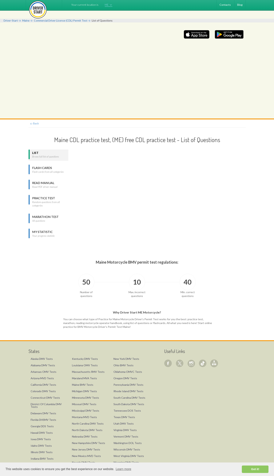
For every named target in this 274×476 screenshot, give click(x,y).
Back (34, 123)
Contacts (225, 4)
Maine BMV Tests (82, 384)
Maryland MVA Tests (84, 378)
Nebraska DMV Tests (84, 436)
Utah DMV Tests (123, 423)
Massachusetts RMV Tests (88, 371)
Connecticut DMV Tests (45, 397)
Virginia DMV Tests (125, 430)
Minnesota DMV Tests (85, 397)
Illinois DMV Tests (42, 452)
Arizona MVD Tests (42, 378)
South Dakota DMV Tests (128, 404)
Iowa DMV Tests (41, 439)
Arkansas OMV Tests (43, 371)
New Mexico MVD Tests (86, 456)
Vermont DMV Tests (125, 436)
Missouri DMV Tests (84, 404)
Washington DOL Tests (127, 443)
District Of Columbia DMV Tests (46, 405)
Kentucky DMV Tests (85, 358)
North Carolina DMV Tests (88, 423)
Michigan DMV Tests (84, 391)
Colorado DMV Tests (43, 391)
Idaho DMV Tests (41, 445)
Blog (240, 4)
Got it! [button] (255, 469)
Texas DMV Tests (124, 417)
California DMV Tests (43, 384)
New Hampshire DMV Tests (88, 443)
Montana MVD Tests (84, 417)
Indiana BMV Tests (42, 458)
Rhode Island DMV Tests (128, 391)
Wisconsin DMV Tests (126, 449)
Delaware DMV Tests (43, 413)
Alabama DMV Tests (43, 365)
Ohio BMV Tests (123, 365)
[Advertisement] (137, 90)
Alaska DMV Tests (42, 358)
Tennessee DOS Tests (127, 410)
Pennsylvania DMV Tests (128, 384)
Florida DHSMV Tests (43, 419)
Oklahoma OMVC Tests (127, 371)
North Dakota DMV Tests (87, 430)
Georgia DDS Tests (42, 426)
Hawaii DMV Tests (42, 432)
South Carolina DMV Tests (129, 397)
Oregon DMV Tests (125, 378)
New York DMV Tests (126, 358)
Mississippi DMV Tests (85, 410)
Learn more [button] (123, 469)
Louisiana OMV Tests (85, 365)
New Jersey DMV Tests (86, 449)
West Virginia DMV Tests (128, 456)
